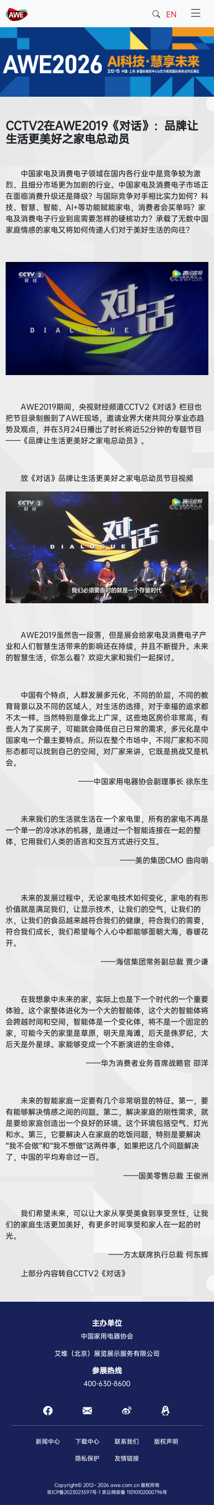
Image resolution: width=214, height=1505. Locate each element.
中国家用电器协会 (107, 1336)
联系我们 (127, 1441)
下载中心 (87, 1441)
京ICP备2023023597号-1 (73, 1492)
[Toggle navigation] (195, 13)
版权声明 (166, 1441)
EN (171, 14)
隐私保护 (87, 1458)
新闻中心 (48, 1441)
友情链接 (127, 1458)
